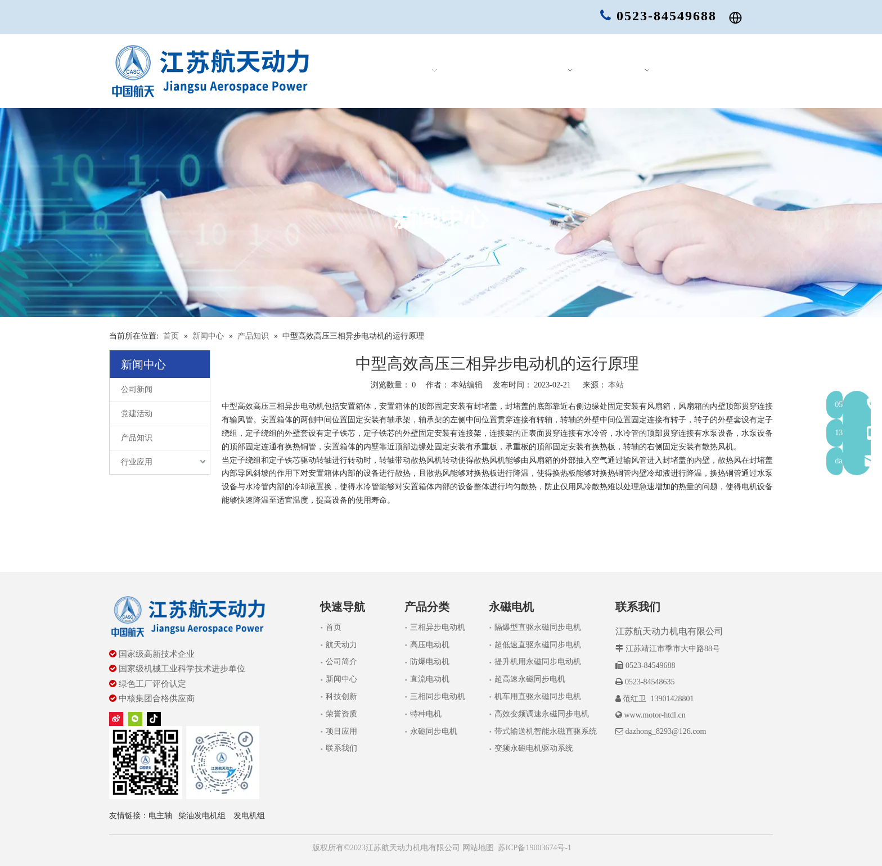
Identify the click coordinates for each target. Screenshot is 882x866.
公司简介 (341, 661)
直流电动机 (429, 679)
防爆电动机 (429, 661)
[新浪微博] (116, 719)
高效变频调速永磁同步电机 (541, 714)
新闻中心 (341, 679)
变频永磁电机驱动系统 (533, 748)
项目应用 (341, 731)
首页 (333, 627)
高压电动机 (429, 645)
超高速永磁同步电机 (529, 679)
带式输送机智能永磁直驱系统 (545, 731)
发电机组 (249, 815)
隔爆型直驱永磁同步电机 (537, 627)
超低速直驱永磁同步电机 (537, 645)
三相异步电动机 (437, 627)
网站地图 (477, 848)
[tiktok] (154, 719)
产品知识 (136, 438)
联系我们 (341, 748)
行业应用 (136, 462)
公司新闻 (136, 389)
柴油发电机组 (202, 815)
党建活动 (136, 413)
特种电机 (426, 714)
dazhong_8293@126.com (665, 731)
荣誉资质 (341, 714)
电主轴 (160, 815)
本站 (616, 385)
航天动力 (341, 645)
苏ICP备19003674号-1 (535, 848)
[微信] (135, 719)
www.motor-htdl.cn (654, 715)
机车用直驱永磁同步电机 (537, 696)
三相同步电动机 (437, 696)
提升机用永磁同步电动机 (537, 661)
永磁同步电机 (433, 731)
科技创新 (341, 696)
